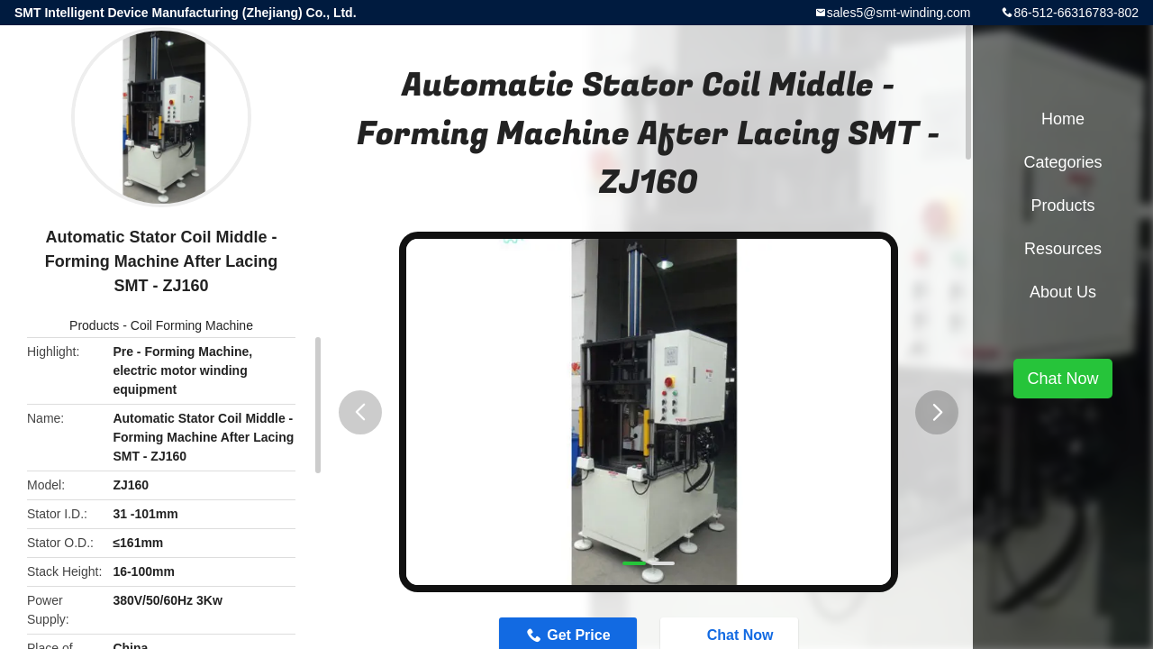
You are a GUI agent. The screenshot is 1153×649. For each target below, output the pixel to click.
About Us (1063, 292)
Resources (1063, 249)
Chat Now (1062, 379)
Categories (1062, 162)
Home (1063, 119)
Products (94, 325)
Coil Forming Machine (192, 325)
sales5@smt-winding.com (899, 12)
